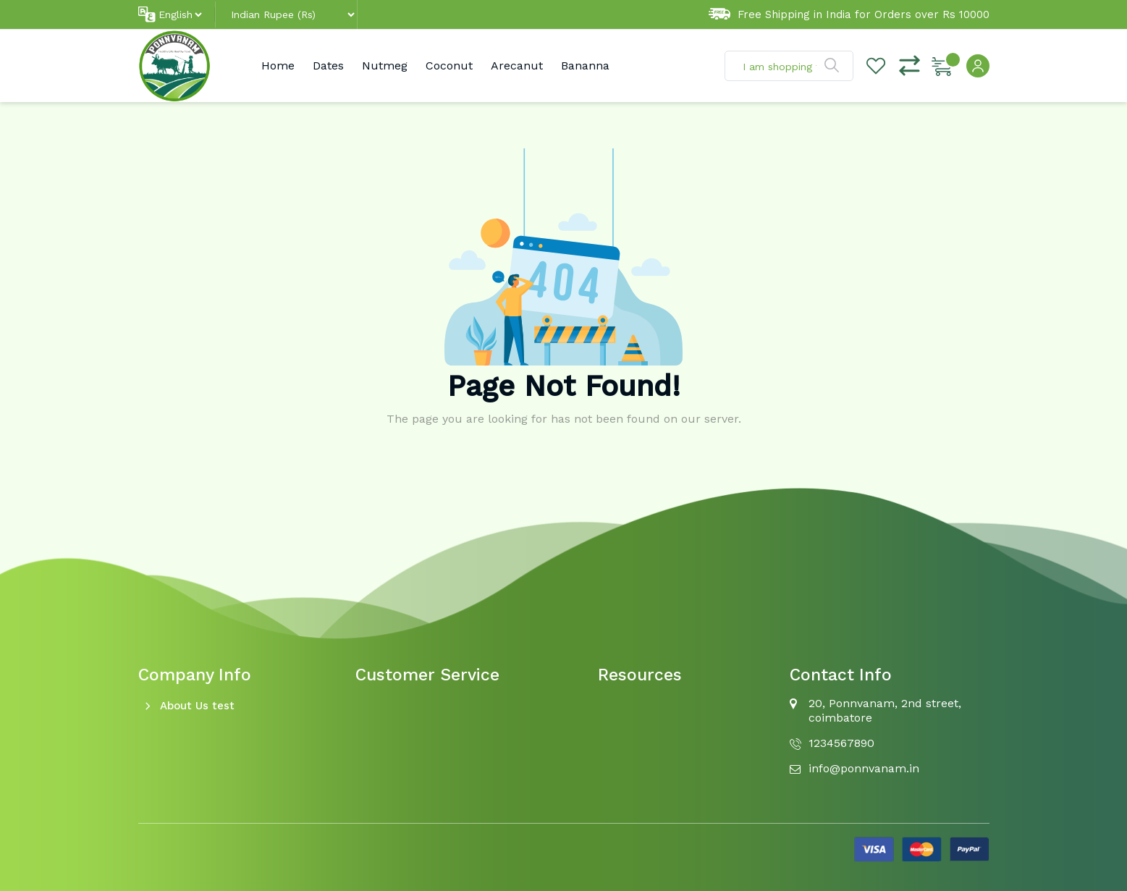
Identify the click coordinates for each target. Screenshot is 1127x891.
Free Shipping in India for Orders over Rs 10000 (849, 14)
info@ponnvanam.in (864, 768)
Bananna (585, 65)
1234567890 (841, 743)
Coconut (449, 65)
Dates (328, 65)
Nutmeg (385, 65)
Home (278, 65)
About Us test (197, 705)
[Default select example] (180, 14)
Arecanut (517, 65)
